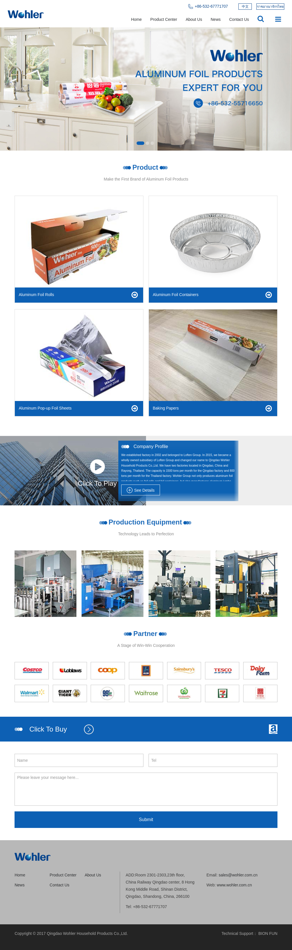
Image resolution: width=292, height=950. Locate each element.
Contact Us (239, 19)
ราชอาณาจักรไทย (270, 7)
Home (136, 19)
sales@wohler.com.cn (238, 875)
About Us (194, 19)
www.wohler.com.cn (234, 885)
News (216, 19)
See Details (141, 490)
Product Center (163, 19)
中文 (245, 7)
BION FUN (267, 933)
